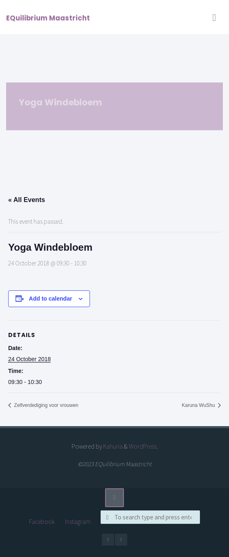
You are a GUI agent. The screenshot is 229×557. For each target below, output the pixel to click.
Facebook (42, 522)
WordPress (143, 446)
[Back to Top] (114, 497)
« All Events (26, 199)
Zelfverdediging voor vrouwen (46, 405)
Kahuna (112, 446)
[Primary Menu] (214, 17)
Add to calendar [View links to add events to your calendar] (50, 298)
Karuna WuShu (199, 405)
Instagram (78, 522)
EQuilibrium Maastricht (48, 18)
